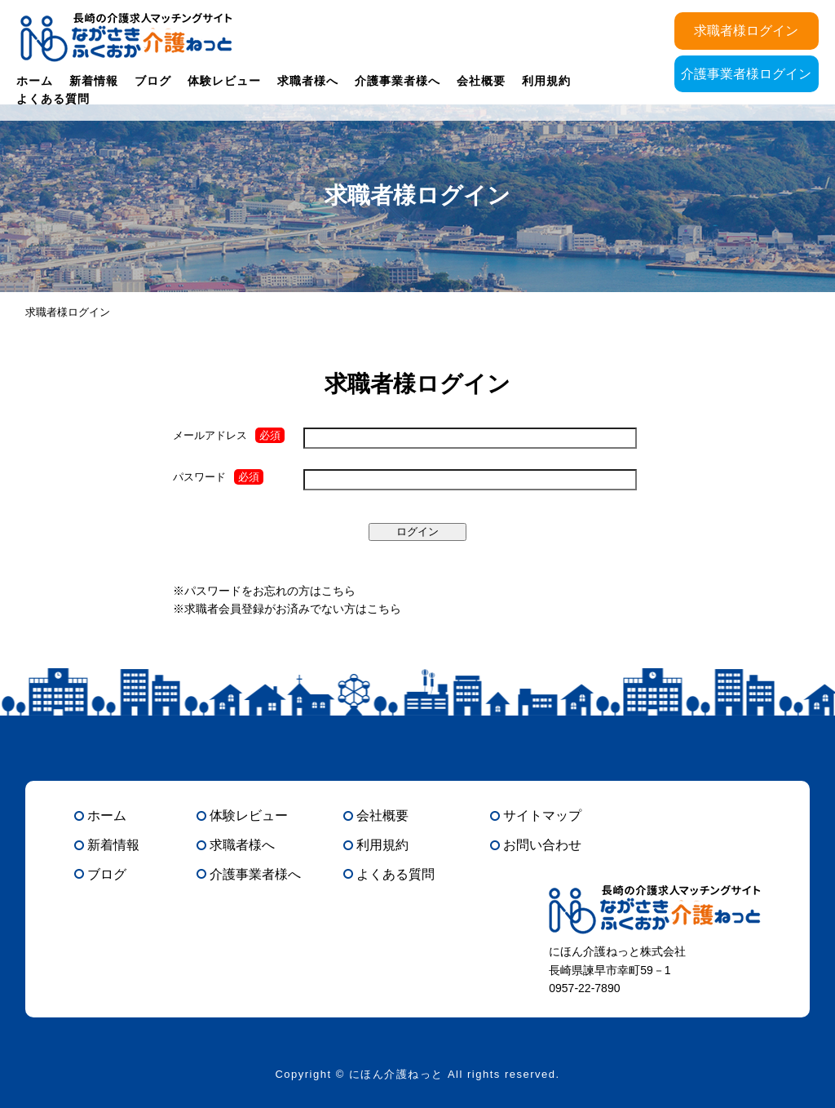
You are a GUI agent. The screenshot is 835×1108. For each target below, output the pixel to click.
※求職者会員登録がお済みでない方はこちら (287, 608)
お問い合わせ (542, 845)
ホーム (34, 80)
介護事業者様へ (397, 80)
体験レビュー (224, 80)
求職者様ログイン (746, 31)
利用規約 (546, 80)
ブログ (153, 80)
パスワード (199, 477)
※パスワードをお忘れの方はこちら (264, 590)
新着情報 (93, 80)
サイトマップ (542, 815)
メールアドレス (210, 435)
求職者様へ (307, 80)
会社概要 (481, 80)
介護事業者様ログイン (746, 74)
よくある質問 (53, 98)
